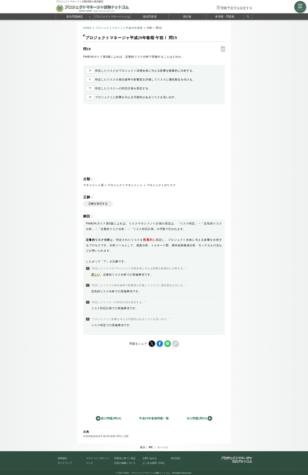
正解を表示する (98, 203)
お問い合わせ (150, 458)
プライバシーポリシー (98, 458)
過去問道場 (150, 16)
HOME (87, 28)
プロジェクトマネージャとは (112, 16)
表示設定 (175, 458)
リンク (89, 463)
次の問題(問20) (197, 418)
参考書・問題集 (224, 16)
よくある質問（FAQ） (154, 463)
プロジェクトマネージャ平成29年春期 (119, 28)
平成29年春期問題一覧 (154, 418)
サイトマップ (65, 463)
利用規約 (62, 458)
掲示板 (187, 16)
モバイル (162, 447)
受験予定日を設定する (236, 8)
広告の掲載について (125, 463)
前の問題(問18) (111, 418)
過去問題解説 (74, 16)
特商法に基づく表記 (125, 458)
